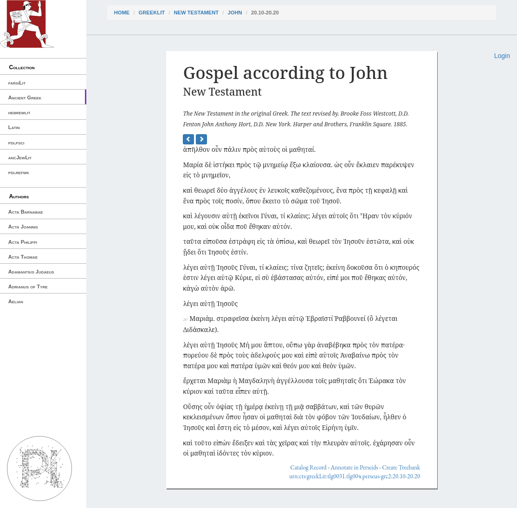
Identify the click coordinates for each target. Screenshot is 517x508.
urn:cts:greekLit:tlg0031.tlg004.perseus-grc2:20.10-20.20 (354, 476)
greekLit (152, 12)
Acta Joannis (23, 226)
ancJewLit (20, 157)
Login (502, 55)
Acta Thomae (23, 257)
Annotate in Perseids (354, 467)
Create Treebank (401, 467)
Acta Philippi (22, 242)
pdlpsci (16, 142)
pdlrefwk (18, 172)
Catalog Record (309, 467)
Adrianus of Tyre (28, 286)
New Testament (196, 12)
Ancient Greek (25, 97)
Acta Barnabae (25, 212)
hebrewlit (19, 112)
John (235, 12)
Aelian (15, 301)
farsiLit (17, 82)
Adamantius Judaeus (31, 271)
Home (122, 12)
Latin (14, 127)
